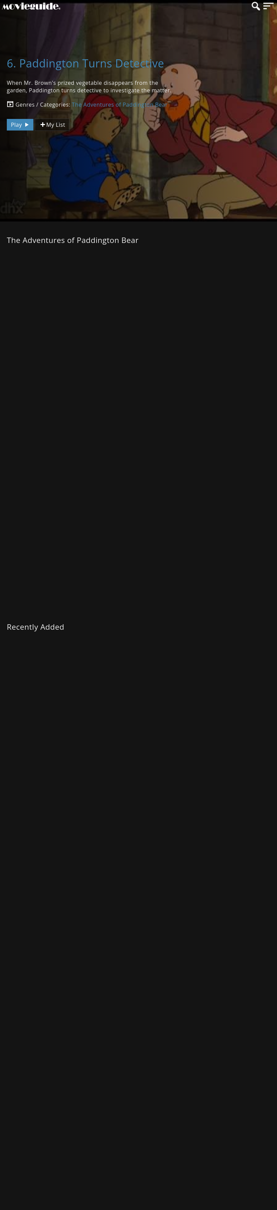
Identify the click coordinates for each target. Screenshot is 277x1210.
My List (52, 125)
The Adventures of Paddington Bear (120, 104)
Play (21, 124)
